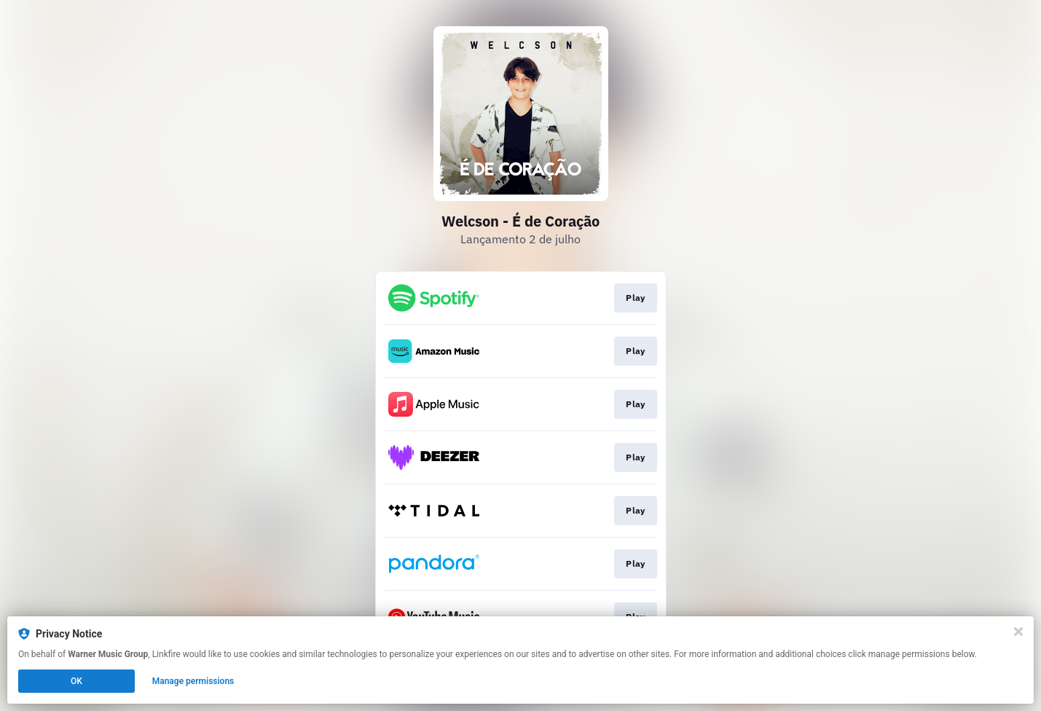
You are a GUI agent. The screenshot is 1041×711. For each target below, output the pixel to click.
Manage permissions (193, 681)
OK (76, 681)
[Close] (1018, 631)
